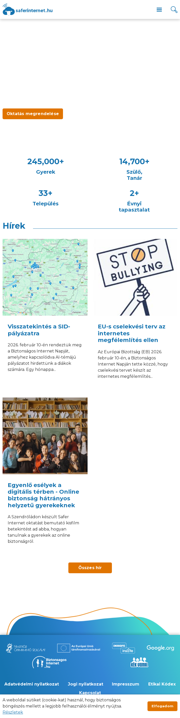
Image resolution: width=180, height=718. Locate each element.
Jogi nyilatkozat (85, 684)
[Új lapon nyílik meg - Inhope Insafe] (123, 648)
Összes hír (90, 567)
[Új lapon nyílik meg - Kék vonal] (139, 662)
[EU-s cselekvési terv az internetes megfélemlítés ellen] (135, 315)
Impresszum (125, 684)
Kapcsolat (90, 692)
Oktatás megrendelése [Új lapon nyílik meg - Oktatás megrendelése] (33, 113)
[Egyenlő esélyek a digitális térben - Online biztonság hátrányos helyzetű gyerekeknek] (45, 477)
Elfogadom (162, 706)
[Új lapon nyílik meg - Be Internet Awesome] (160, 648)
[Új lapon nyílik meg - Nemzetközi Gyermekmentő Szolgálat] (25, 648)
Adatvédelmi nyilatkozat (31, 684)
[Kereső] (174, 9)
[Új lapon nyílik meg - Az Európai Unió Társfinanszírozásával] (78, 648)
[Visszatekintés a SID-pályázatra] (45, 315)
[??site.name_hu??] (27, 10)
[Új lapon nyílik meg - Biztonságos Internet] (49, 662)
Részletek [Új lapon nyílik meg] (13, 712)
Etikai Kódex (162, 684)
